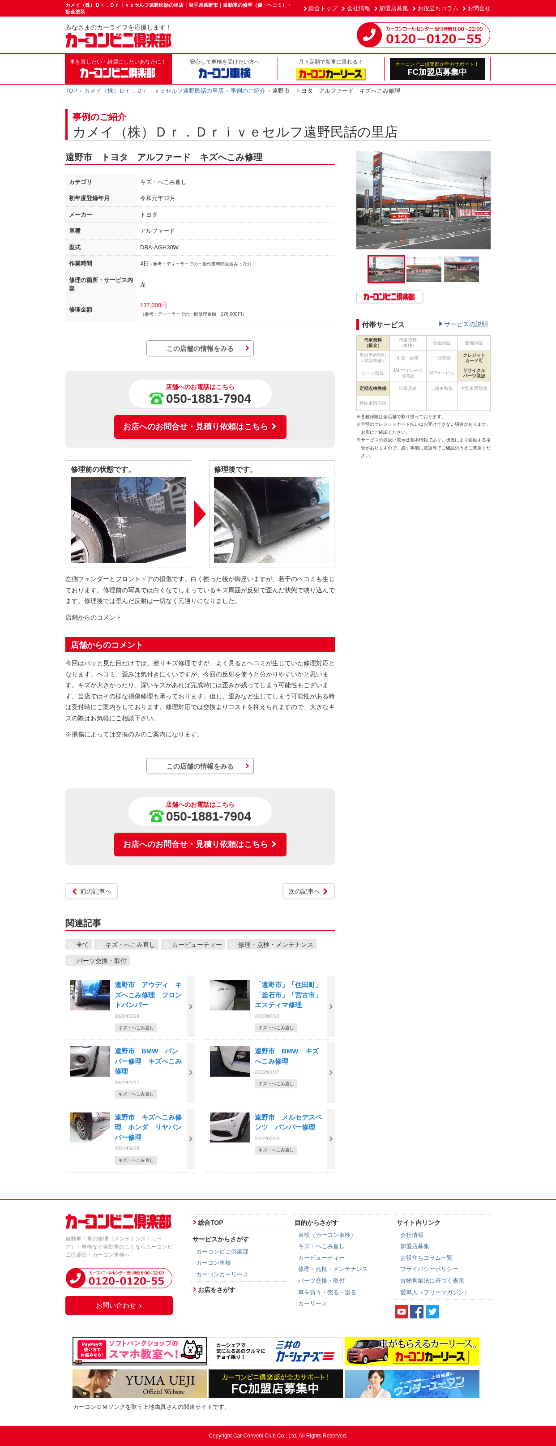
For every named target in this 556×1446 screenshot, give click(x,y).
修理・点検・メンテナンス (275, 944)
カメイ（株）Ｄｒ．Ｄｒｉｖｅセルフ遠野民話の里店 (154, 90)
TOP (71, 90)
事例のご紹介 (248, 90)
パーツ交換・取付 (102, 960)
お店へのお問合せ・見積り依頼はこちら (200, 426)
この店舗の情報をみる (200, 348)
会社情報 (358, 8)
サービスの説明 (466, 324)
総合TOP (210, 1222)
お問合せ (479, 8)
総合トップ (323, 8)
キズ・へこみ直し (130, 944)
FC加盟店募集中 (437, 69)
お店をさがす (216, 1289)
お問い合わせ (119, 1305)
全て (83, 944)
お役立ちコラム (438, 8)
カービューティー (197, 944)
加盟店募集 (393, 8)
